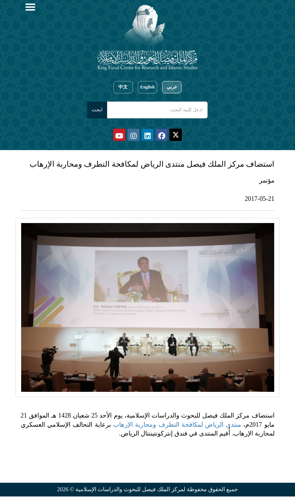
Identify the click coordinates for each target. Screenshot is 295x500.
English (147, 87)
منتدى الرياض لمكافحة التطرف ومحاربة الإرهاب (177, 424)
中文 (123, 87)
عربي (172, 87)
